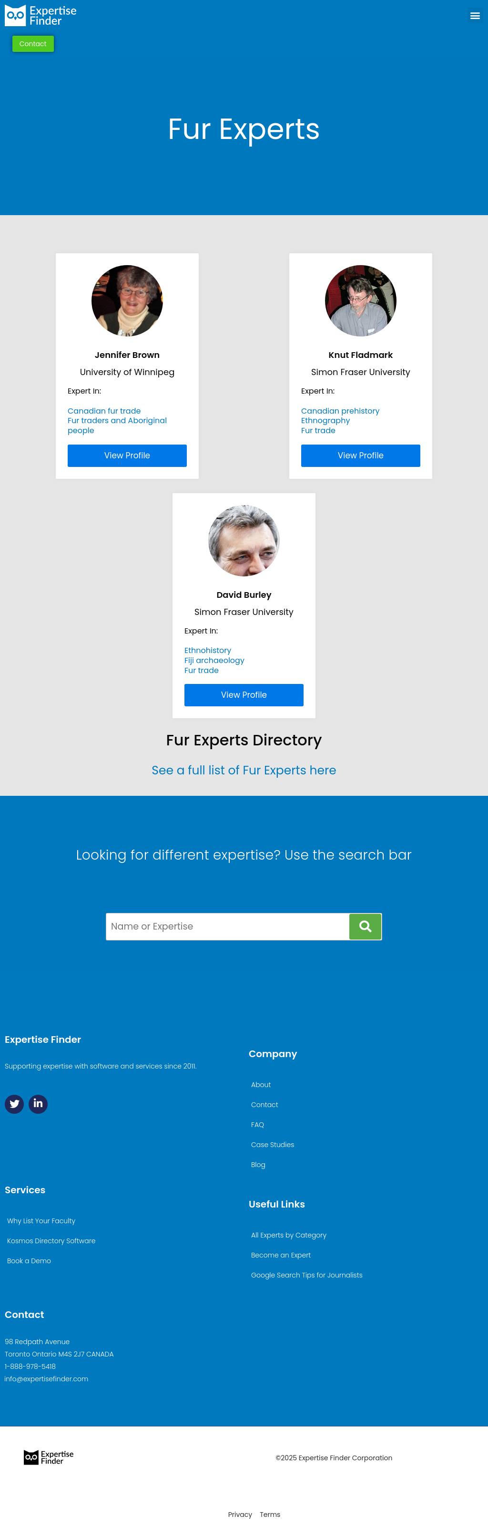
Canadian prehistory (340, 411)
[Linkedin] (38, 1104)
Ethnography (325, 420)
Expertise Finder (43, 1039)
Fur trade (318, 430)
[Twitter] (14, 1104)
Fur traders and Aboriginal (117, 420)
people (81, 430)
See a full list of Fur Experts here (244, 770)
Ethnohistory (207, 650)
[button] (475, 15)
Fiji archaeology (214, 660)
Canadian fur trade (104, 411)
